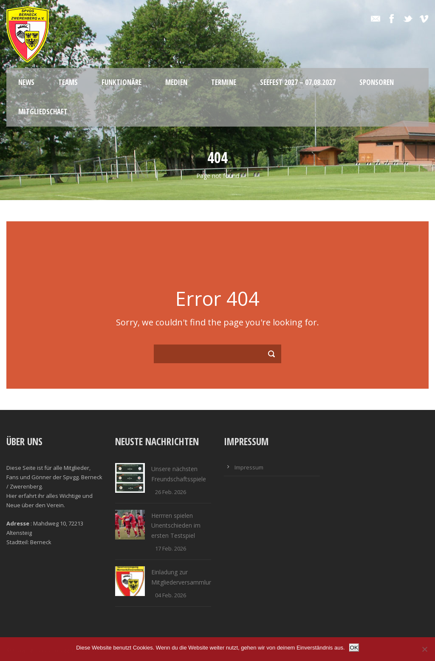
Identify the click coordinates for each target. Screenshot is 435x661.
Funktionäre (121, 82)
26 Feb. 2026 (170, 492)
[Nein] (424, 649)
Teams (68, 82)
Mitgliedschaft (43, 111)
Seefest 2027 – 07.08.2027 (298, 82)
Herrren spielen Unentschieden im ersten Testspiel (176, 525)
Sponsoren (376, 82)
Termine (223, 82)
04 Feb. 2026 (170, 595)
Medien (176, 82)
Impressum (248, 467)
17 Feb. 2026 (170, 548)
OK (354, 647)
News (26, 82)
